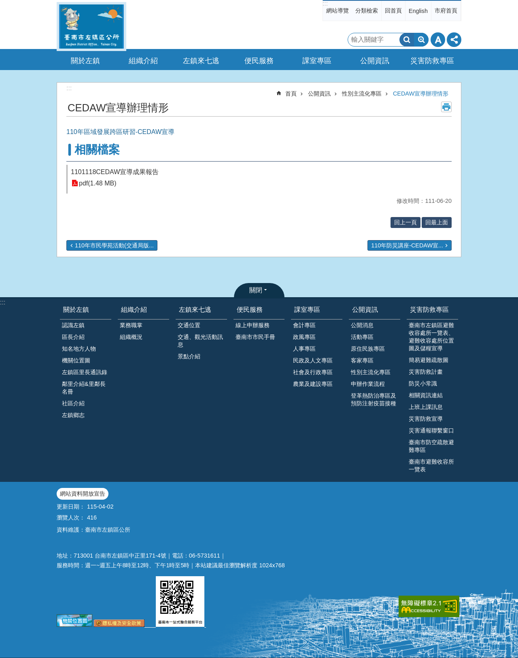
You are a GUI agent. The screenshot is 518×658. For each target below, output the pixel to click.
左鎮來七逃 (195, 309)
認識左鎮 (73, 325)
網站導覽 (337, 10)
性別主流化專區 (362, 93)
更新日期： (71, 506)
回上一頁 (405, 222)
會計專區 (304, 325)
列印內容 (446, 107)
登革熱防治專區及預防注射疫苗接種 (373, 399)
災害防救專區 (429, 309)
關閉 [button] (255, 290)
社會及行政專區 (313, 372)
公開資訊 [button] (374, 61)
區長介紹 (73, 337)
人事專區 (304, 348)
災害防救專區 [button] (432, 61)
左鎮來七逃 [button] (201, 61)
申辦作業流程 (368, 384)
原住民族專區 (368, 348)
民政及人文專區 (313, 360)
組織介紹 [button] (143, 61)
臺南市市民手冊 (255, 337)
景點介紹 (189, 356)
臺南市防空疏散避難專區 (431, 446)
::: (325, 3)
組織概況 (131, 337)
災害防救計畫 (426, 371)
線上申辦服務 (253, 325)
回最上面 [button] (436, 222)
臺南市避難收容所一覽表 (431, 465)
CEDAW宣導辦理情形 (420, 93)
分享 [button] (454, 39)
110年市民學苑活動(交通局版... (114, 245)
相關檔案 (97, 149)
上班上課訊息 (426, 407)
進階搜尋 (421, 40)
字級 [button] (438, 39)
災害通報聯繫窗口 (431, 430)
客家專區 (362, 360)
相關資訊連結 (426, 395)
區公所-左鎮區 (91, 26)
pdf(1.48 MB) (97, 183)
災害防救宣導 (426, 418)
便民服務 (250, 309)
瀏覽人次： (71, 517)
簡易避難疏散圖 (428, 360)
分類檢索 (366, 10)
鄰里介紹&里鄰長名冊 (84, 388)
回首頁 (393, 10)
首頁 (291, 93)
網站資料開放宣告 (82, 493)
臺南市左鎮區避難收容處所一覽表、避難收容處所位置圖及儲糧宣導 (431, 336)
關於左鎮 (76, 309)
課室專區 (307, 309)
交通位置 (189, 325)
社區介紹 (73, 403)
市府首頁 (446, 10)
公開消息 (362, 325)
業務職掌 (131, 325)
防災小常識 (423, 383)
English (418, 11)
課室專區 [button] (316, 61)
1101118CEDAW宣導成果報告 (115, 171)
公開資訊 (319, 93)
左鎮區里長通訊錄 (84, 372)
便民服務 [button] (259, 61)
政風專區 (304, 337)
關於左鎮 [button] (85, 61)
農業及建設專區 (313, 384)
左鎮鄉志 (73, 415)
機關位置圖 (76, 360)
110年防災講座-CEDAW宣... (407, 245)
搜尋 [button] (406, 40)
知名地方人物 (79, 348)
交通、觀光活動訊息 (200, 341)
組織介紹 (134, 309)
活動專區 (362, 337)
